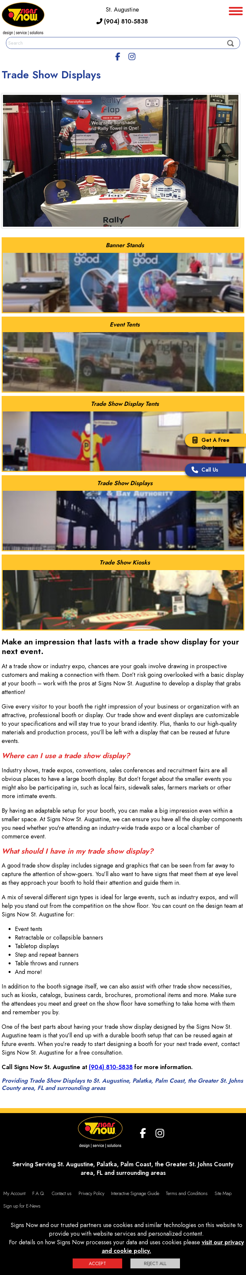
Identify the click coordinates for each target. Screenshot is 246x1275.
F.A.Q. (38, 1193)
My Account (14, 1193)
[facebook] (117, 55)
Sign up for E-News (22, 1206)
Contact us (62, 1193)
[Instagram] (132, 55)
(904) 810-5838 (122, 21)
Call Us (203, 470)
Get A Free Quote (208, 443)
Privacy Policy (91, 1193)
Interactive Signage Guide (135, 1193)
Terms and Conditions (187, 1193)
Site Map (223, 1193)
